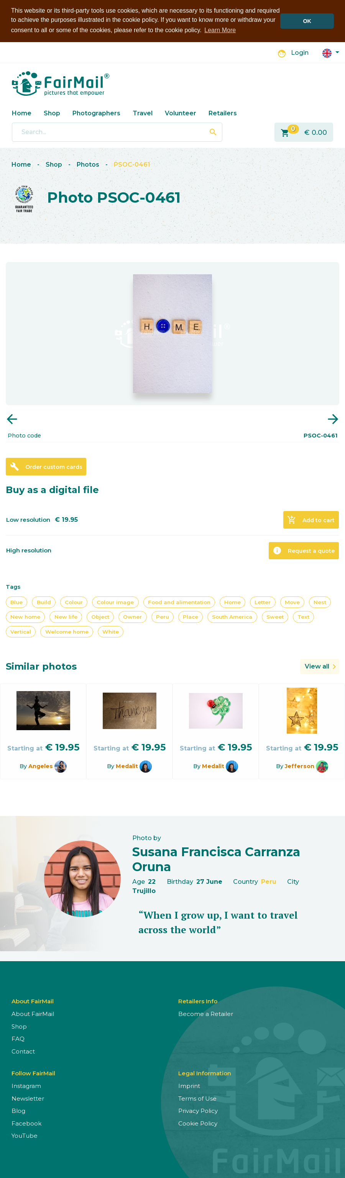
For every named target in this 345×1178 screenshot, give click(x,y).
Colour (74, 602)
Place (190, 617)
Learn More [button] (220, 30)
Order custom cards (46, 466)
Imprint (189, 1086)
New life (65, 617)
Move (292, 602)
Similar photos (41, 666)
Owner (132, 617)
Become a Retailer (205, 1013)
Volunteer (180, 113)
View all (317, 666)
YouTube (25, 1135)
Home (21, 113)
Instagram (26, 1086)
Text (303, 617)
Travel (143, 113)
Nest (320, 602)
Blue (16, 602)
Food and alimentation (179, 602)
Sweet (275, 617)
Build (44, 602)
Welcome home (67, 632)
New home (25, 617)
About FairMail (33, 1013)
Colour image (115, 602)
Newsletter (28, 1098)
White (110, 632)
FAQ (18, 1038)
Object (100, 617)
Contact (23, 1051)
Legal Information (204, 1073)
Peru (162, 617)
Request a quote (304, 550)
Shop (52, 113)
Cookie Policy (197, 1123)
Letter (263, 602)
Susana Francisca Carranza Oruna (216, 859)
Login (300, 52)
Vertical (20, 632)
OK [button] (307, 21)
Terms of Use (197, 1098)
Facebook (26, 1123)
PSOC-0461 (132, 164)
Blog (18, 1110)
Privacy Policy (198, 1110)
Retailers (223, 113)
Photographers (96, 113)
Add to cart (311, 519)
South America (232, 617)
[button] (330, 52)
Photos (88, 164)
